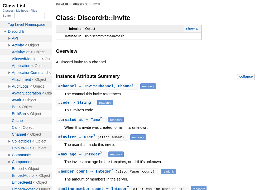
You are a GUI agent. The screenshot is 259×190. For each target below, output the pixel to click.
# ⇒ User (78, 137)
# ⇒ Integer (81, 155)
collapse (246, 76)
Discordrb (80, 4)
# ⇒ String (76, 102)
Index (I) (62, 4)
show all (192, 28)
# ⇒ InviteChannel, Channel (97, 86)
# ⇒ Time (81, 119)
